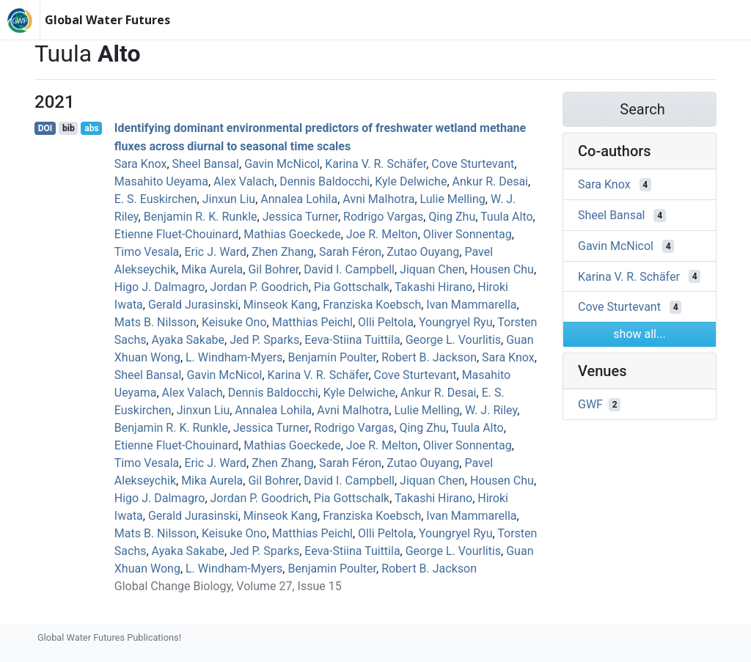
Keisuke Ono (234, 322)
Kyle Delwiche (411, 181)
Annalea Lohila (298, 199)
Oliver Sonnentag (467, 234)
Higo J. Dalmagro (159, 287)
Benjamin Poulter (331, 357)
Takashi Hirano (433, 287)
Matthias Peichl (312, 322)
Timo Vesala (146, 252)
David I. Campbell (349, 269)
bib (68, 128)
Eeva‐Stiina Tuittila (352, 340)
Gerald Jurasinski (193, 305)
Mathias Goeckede (291, 234)
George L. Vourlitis (453, 340)
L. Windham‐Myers (234, 357)
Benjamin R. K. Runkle (200, 217)
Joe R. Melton (382, 234)
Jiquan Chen (432, 269)
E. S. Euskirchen (155, 199)
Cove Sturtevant (472, 164)
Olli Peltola (386, 322)
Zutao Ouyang (423, 252)
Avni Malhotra (378, 199)
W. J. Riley (491, 410)
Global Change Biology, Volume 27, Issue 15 (228, 586)
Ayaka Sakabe (188, 340)
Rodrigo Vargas (383, 217)
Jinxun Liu (228, 199)
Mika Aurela (212, 269)
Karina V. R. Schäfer (375, 164)
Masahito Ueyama (161, 181)
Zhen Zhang (283, 252)
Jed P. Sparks (264, 340)
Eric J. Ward (215, 252)
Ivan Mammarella (471, 305)
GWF (590, 404)
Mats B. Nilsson (155, 322)
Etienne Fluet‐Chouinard (176, 234)
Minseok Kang (280, 305)
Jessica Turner (300, 217)
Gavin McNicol (282, 164)
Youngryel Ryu (456, 322)
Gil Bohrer (273, 269)
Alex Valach (243, 181)
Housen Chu (502, 269)
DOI (45, 128)
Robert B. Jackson (429, 357)
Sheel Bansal (206, 164)
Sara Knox (140, 164)
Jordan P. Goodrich (259, 287)
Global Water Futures (107, 20)
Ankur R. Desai (490, 181)
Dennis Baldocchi (324, 181)
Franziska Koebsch (372, 305)
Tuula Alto (506, 217)
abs (91, 128)
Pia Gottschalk (351, 287)
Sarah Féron (350, 252)
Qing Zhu (451, 217)
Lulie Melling (453, 199)
